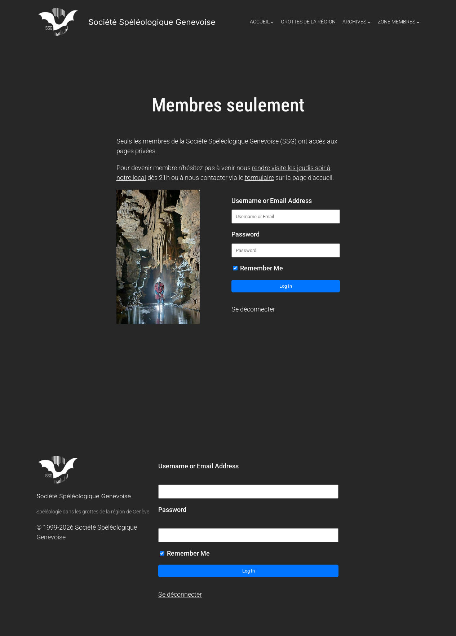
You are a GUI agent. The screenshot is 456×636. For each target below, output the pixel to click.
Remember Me (258, 268)
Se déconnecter (253, 309)
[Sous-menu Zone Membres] (418, 22)
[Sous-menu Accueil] (272, 22)
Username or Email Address (271, 200)
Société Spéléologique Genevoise (151, 22)
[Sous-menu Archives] (369, 22)
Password (245, 234)
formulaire (259, 177)
